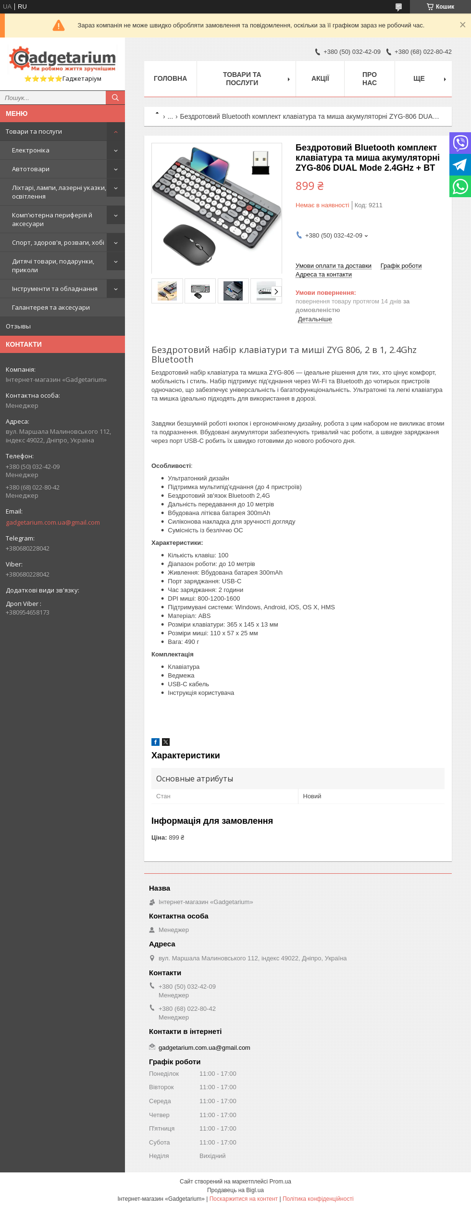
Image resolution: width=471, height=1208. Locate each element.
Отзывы (18, 326)
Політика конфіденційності (318, 1198)
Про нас (369, 79)
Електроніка (31, 150)
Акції (320, 78)
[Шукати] (115, 97)
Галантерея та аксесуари (51, 307)
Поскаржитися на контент (244, 1198)
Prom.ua (280, 1181)
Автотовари (31, 168)
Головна (170, 78)
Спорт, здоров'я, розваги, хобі (58, 242)
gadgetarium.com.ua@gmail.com (53, 522)
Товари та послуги (34, 131)
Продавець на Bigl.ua (235, 1190)
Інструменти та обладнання (55, 288)
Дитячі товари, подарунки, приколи (53, 265)
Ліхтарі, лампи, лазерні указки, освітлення (59, 192)
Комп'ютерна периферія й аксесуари (52, 219)
